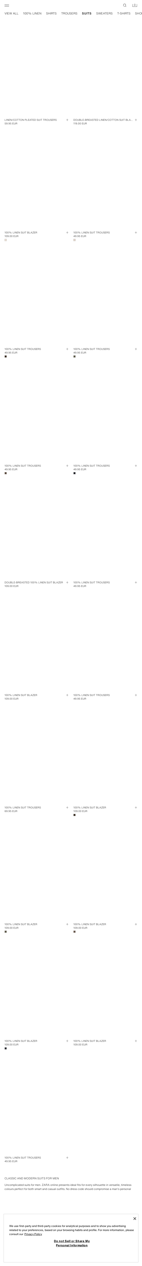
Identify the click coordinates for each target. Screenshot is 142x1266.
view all (12, 13)
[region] (71, 1238)
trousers (69, 13)
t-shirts (123, 13)
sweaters (104, 13)
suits (87, 13)
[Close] (134, 1218)
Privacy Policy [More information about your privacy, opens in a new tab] (33, 1234)
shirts (51, 13)
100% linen (32, 13)
